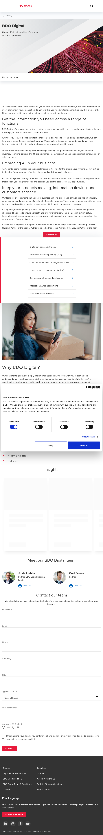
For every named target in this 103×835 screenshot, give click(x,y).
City (4, 674)
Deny (51, 445)
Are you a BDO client (12, 724)
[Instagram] (13, 824)
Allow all (84, 445)
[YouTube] (28, 824)
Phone (5, 642)
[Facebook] (20, 824)
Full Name (7, 609)
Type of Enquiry (9, 691)
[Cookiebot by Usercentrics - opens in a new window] (88, 388)
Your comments (9, 707)
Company (6, 658)
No (18, 727)
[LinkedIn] (5, 824)
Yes (8, 727)
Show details (88, 437)
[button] (51, 234)
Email (4, 625)
